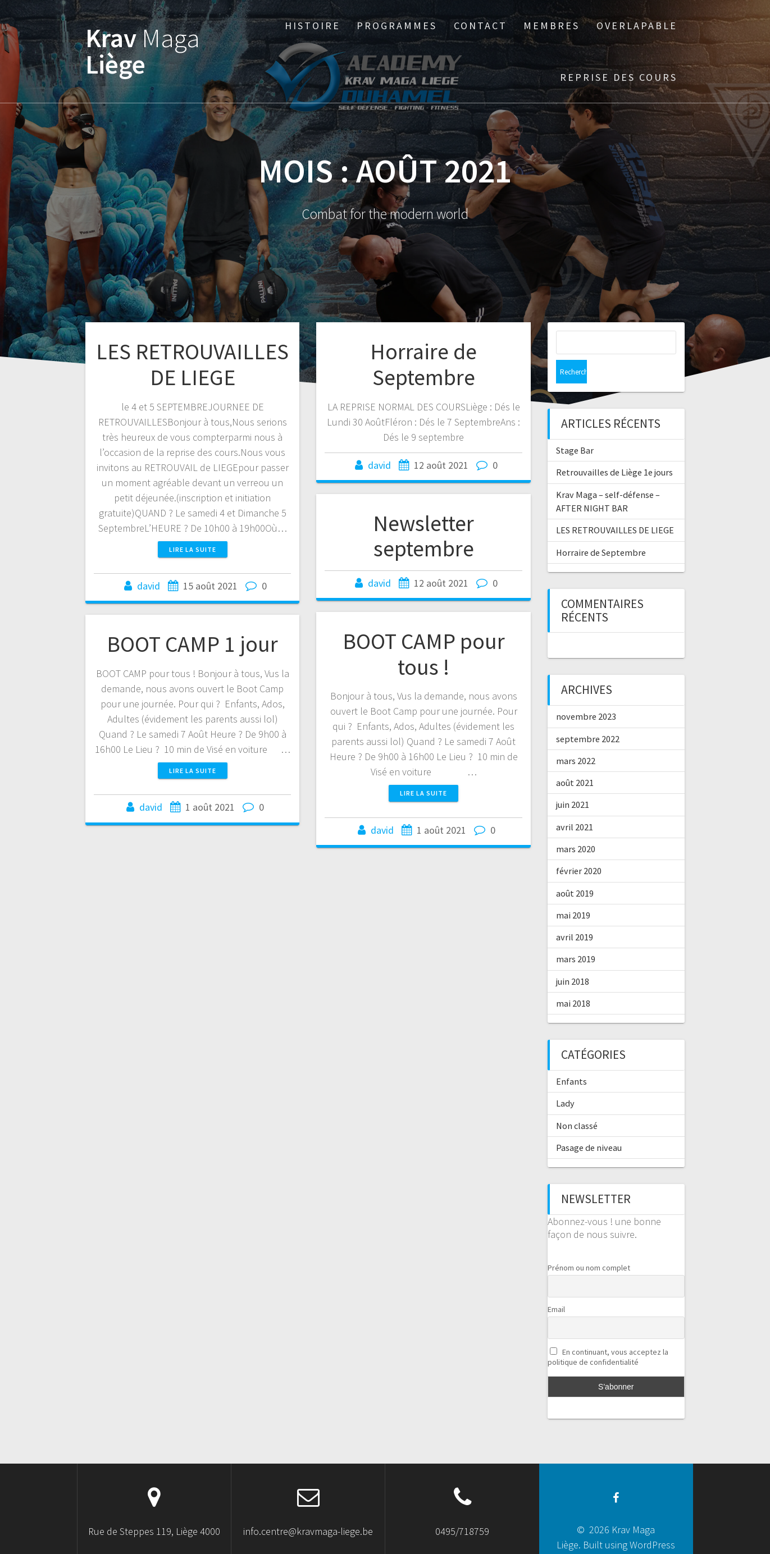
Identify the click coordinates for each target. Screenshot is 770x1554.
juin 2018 (572, 957)
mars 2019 (575, 935)
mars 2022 (575, 737)
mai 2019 (573, 891)
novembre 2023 (586, 692)
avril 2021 (574, 803)
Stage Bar (575, 426)
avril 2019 (574, 913)
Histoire (312, 25)
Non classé (577, 1102)
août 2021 (575, 759)
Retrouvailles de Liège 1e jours (614, 448)
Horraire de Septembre (423, 364)
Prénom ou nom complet (589, 1244)
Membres (551, 25)
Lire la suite (192, 549)
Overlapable (636, 25)
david (148, 585)
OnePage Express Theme (624, 1536)
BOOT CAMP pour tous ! (424, 654)
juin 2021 (572, 781)
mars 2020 (575, 825)
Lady (565, 1079)
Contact (480, 25)
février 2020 (579, 847)
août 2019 (575, 869)
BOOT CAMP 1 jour (192, 644)
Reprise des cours (618, 77)
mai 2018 (573, 979)
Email (556, 1286)
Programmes (397, 25)
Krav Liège (142, 51)
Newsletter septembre (423, 536)
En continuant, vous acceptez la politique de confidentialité (608, 1333)
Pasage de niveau (589, 1124)
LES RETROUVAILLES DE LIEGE (192, 364)
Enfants (571, 1057)
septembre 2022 (587, 715)
